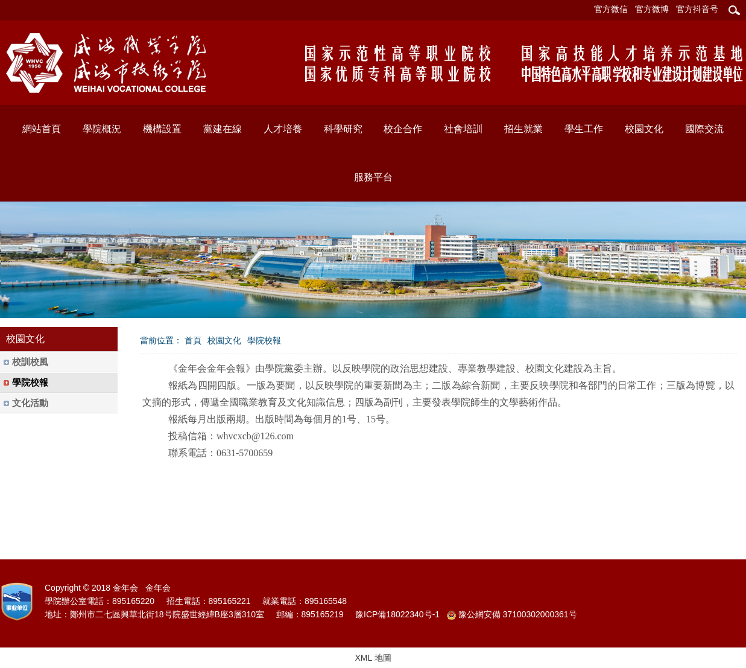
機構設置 (162, 129)
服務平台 (373, 177)
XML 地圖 (373, 658)
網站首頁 (41, 129)
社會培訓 (463, 129)
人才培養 (283, 129)
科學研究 (343, 129)
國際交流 (704, 129)
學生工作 (583, 129)
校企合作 (403, 129)
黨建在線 (222, 129)
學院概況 (102, 129)
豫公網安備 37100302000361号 (512, 614)
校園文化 (644, 129)
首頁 (193, 340)
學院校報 (264, 340)
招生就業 (523, 129)
